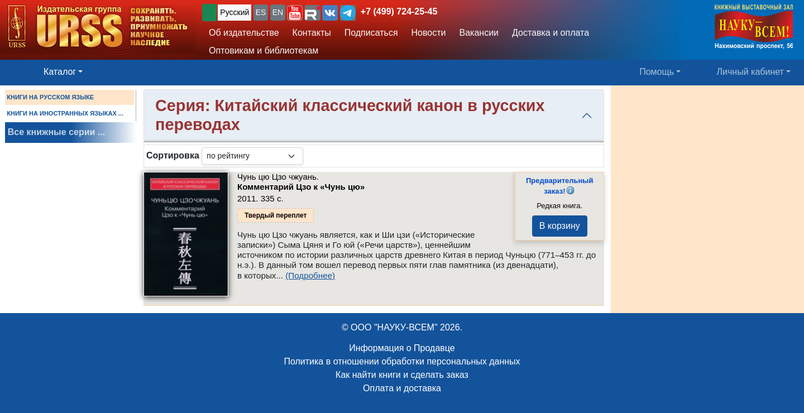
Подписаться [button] (371, 32)
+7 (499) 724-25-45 (399, 11)
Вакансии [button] (479, 32)
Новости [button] (428, 32)
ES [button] (261, 12)
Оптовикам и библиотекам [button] (263, 50)
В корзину (559, 225)
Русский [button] (234, 12)
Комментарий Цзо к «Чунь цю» (301, 186)
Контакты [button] (312, 32)
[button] (295, 13)
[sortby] (252, 156)
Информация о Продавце (401, 348)
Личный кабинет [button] (750, 71)
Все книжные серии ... (56, 132)
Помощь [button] (656, 71)
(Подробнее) (310, 275)
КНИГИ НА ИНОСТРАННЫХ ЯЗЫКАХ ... (65, 113)
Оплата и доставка (402, 388)
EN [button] (277, 12)
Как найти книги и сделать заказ (402, 375)
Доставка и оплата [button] (550, 32)
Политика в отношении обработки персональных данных (402, 361)
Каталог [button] (60, 71)
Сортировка (172, 155)
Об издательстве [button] (244, 32)
